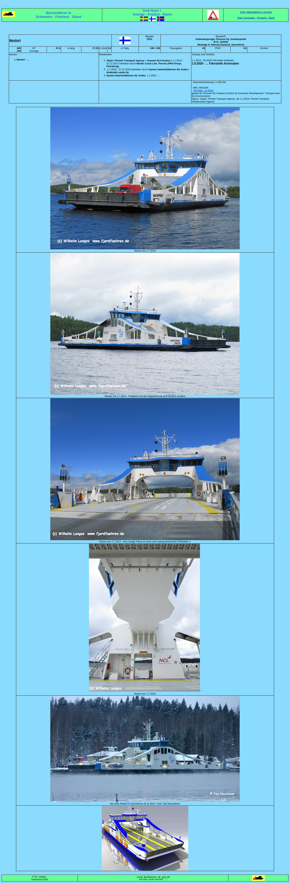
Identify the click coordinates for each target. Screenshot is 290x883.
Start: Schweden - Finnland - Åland (256, 17)
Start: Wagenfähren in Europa (256, 12)
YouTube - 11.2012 (203, 90)
